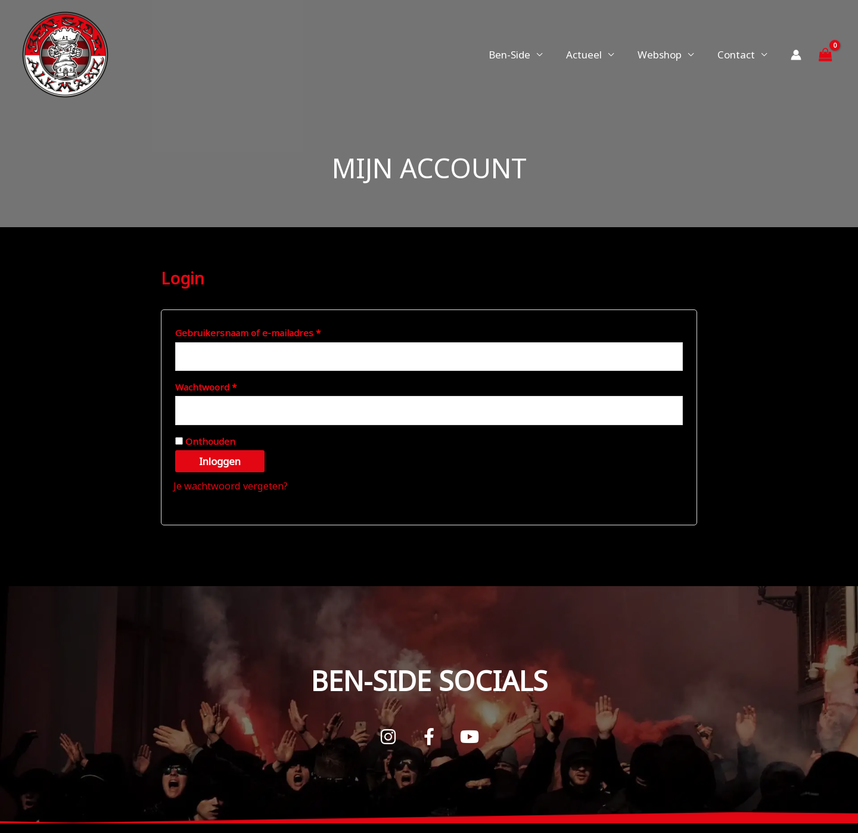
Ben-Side (522, 54)
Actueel (593, 54)
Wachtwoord (221, 386)
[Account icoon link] (796, 54)
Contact (738, 54)
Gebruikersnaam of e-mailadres (263, 331)
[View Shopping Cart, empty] (825, 55)
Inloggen (220, 464)
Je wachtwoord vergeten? (233, 489)
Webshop (665, 54)
